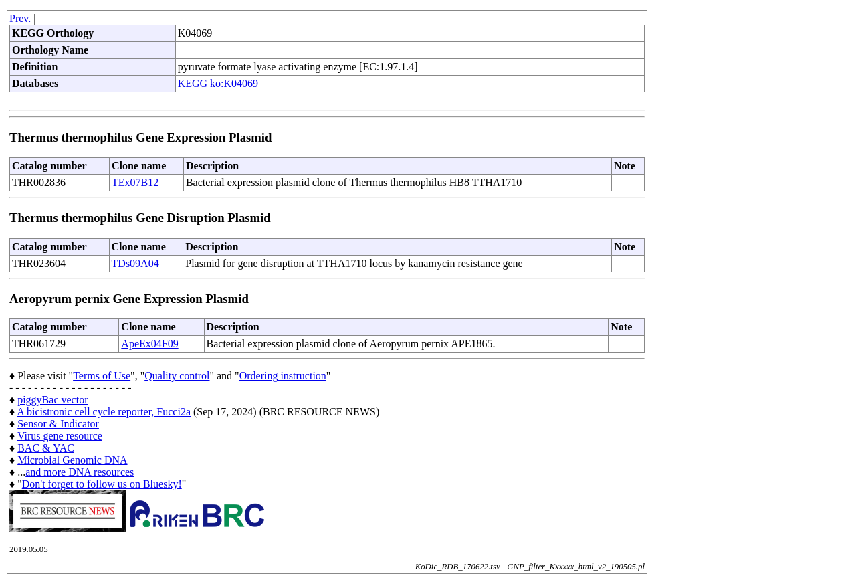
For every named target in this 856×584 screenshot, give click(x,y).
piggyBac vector (52, 399)
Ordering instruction (282, 375)
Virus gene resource (59, 436)
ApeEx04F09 (149, 343)
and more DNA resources (79, 472)
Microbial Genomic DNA (72, 460)
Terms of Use (101, 375)
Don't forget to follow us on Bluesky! (102, 484)
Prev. (20, 18)
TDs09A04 (135, 263)
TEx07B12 (135, 182)
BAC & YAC (45, 448)
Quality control (176, 375)
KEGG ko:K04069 (218, 83)
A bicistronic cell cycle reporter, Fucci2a (104, 411)
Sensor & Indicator (58, 423)
